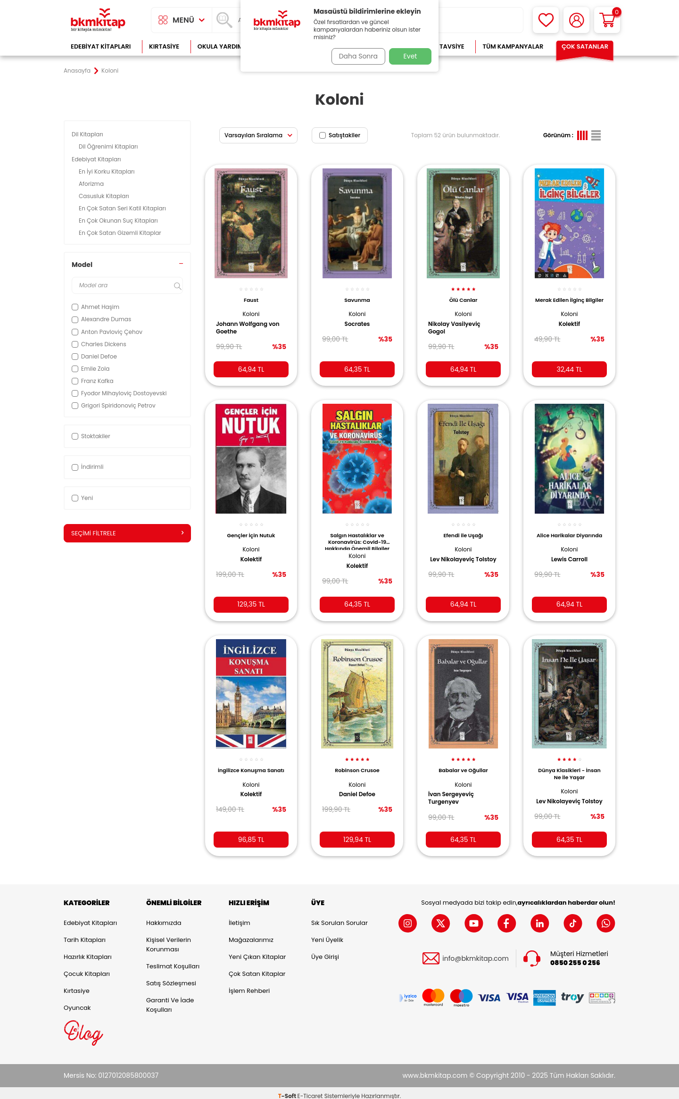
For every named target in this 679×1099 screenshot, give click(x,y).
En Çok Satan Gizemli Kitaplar (121, 233)
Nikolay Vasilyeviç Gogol (457, 322)
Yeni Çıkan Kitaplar (257, 951)
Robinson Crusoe (357, 761)
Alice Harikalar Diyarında (569, 531)
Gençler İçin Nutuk (251, 528)
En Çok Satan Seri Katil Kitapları (123, 208)
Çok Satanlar (585, 46)
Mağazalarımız (251, 934)
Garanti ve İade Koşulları (170, 999)
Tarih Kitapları (85, 934)
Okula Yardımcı (223, 46)
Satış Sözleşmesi (171, 977)
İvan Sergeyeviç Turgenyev (454, 789)
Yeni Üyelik (327, 934)
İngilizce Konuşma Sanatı (251, 765)
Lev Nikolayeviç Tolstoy (453, 555)
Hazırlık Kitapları (88, 951)
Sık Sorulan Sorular (339, 917)
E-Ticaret (310, 1090)
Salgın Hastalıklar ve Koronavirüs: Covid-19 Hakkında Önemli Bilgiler (357, 533)
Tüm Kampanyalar (512, 46)
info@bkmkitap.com (475, 952)
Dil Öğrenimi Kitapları (109, 146)
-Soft (288, 1090)
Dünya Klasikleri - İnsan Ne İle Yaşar (569, 765)
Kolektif (569, 325)
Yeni (82, 498)
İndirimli (87, 467)
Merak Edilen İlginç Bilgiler (569, 298)
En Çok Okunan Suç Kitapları (119, 220)
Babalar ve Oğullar (463, 761)
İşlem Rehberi (249, 985)
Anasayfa (77, 71)
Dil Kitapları (88, 134)
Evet (410, 56)
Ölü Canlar (463, 295)
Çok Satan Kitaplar (257, 968)
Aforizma (92, 184)
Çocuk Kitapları (87, 968)
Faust (251, 295)
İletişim (239, 917)
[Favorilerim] (546, 20)
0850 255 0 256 (575, 956)
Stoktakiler (91, 436)
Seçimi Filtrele (127, 533)
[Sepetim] (607, 20)
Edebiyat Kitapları (101, 46)
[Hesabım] (576, 20)
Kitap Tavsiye (442, 46)
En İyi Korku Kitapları (107, 171)
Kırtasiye (164, 46)
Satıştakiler (339, 135)
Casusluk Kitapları (105, 196)
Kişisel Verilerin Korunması (168, 939)
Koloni (250, 309)
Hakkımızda (163, 917)
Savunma (357, 295)
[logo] (98, 20)
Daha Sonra (355, 56)
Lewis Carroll (569, 559)
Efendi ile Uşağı (463, 528)
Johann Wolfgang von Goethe (251, 322)
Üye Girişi (325, 951)
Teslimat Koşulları (172, 960)
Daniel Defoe (357, 785)
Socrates (357, 319)
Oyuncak (77, 1002)
